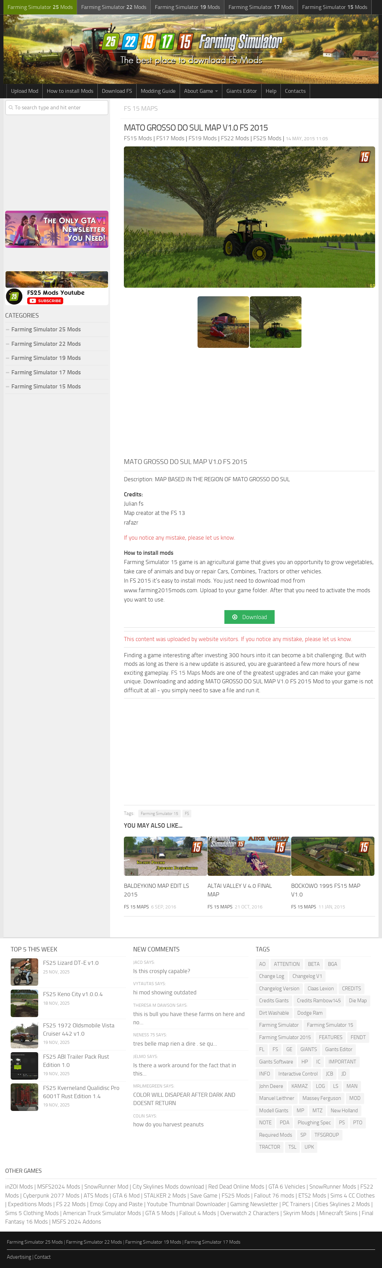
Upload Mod (24, 91)
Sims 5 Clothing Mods (32, 1213)
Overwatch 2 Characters (249, 1213)
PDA (284, 1123)
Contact (42, 1257)
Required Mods (275, 1135)
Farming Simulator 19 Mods (46, 357)
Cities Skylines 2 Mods (342, 1204)
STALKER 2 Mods (165, 1195)
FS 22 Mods (71, 1204)
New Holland (344, 1110)
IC (318, 1062)
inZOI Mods (19, 1186)
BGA (332, 964)
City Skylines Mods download (168, 1186)
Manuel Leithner (276, 1098)
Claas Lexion (321, 988)
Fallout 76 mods (274, 1195)
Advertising (19, 1257)
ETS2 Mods (312, 1195)
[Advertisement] (249, 405)
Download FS (117, 91)
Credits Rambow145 (319, 1000)
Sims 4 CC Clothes (352, 1195)
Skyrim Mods (299, 1213)
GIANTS (308, 1049)
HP (304, 1062)
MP (300, 1110)
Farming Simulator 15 (159, 813)
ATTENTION (287, 964)
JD (343, 1074)
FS (187, 813)
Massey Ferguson (322, 1098)
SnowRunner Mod (106, 1186)
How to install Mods (70, 91)
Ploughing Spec (314, 1123)
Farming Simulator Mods (40, 7)
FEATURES (330, 1037)
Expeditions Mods (30, 1204)
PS (342, 1123)
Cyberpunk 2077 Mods (51, 1195)
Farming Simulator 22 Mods (46, 343)
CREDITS (351, 988)
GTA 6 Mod (126, 1195)
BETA (314, 964)
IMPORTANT (342, 1062)
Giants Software (276, 1062)
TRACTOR (269, 1147)
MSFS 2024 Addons (76, 1221)
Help (271, 91)
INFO (264, 1074)
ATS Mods (96, 1195)
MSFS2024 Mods (58, 1186)
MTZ (317, 1110)
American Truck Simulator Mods (102, 1213)
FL (261, 1049)
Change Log (271, 976)
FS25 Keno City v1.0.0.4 (73, 994)
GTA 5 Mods (160, 1213)
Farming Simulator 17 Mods (46, 372)
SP (303, 1135)
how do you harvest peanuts (168, 1124)
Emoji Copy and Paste (116, 1204)
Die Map (358, 1000)
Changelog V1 (307, 976)
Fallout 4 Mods (197, 1213)
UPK (309, 1147)
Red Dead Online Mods (236, 1186)
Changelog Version (279, 988)
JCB (329, 1074)
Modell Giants (273, 1110)
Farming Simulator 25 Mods (46, 329)
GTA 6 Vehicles (286, 1186)
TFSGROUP (327, 1135)
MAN (352, 1086)
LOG (320, 1086)
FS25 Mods (236, 1195)
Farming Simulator (279, 1025)
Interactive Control (298, 1074)
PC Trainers (296, 1204)
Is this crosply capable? (161, 971)
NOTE (265, 1123)
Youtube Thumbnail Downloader (186, 1204)
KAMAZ (299, 1086)
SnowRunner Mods (332, 1186)
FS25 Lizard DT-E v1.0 (71, 962)
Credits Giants (274, 1000)
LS (335, 1086)
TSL (292, 1147)
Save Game (203, 1195)
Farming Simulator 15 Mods (46, 386)
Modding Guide (158, 91)
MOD (355, 1098)
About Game (198, 91)
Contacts (295, 91)
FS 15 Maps (141, 108)
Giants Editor (241, 91)
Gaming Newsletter (254, 1204)
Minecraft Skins (338, 1213)
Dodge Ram (310, 1013)
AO (262, 964)
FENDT (358, 1037)
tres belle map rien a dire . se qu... (175, 1043)
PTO (357, 1123)
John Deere (271, 1086)
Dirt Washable (274, 1013)
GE (289, 1049)
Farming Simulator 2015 (285, 1037)
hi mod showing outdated (165, 992)
